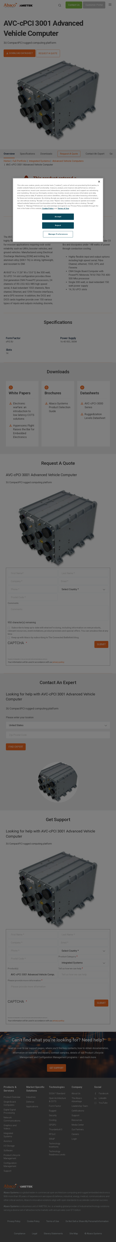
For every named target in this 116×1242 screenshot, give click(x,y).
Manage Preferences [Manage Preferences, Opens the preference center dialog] (58, 234)
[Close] (99, 181)
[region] (58, 210)
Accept (58, 217)
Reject (58, 225)
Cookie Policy (47, 208)
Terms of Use (63, 208)
